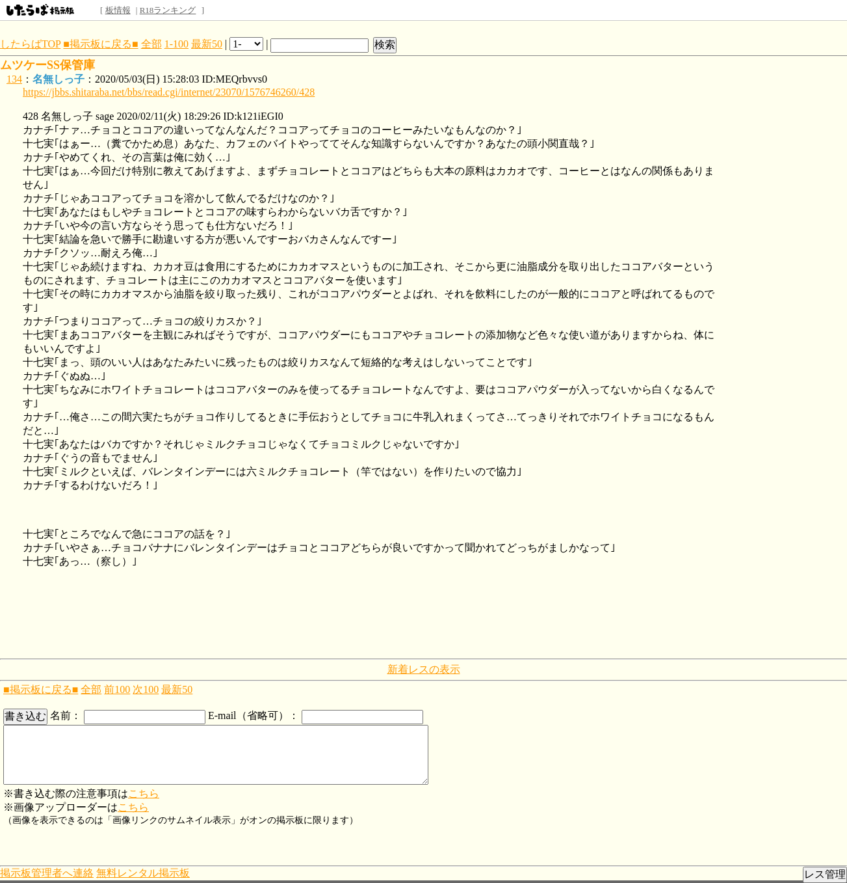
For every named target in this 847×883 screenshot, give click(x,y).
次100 (146, 689)
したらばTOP (30, 43)
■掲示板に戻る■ (100, 43)
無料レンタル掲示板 (143, 872)
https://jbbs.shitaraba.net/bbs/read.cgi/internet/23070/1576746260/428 (169, 92)
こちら (143, 793)
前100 (117, 689)
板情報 (118, 10)
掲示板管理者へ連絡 (47, 872)
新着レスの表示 (423, 669)
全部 (151, 43)
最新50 (206, 43)
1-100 (176, 43)
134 (14, 79)
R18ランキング (168, 10)
